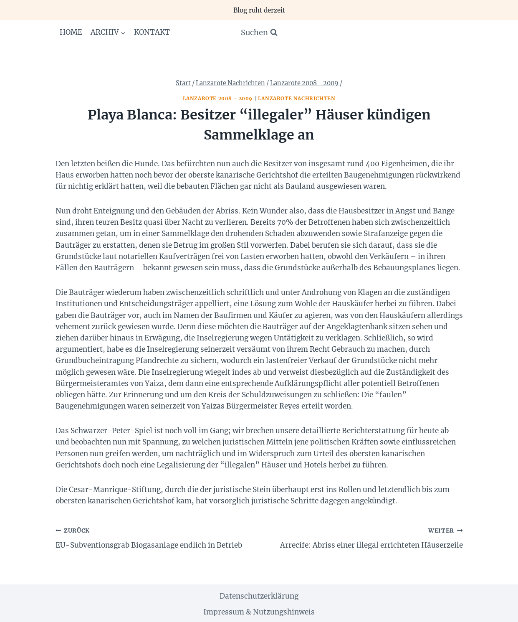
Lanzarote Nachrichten (297, 98)
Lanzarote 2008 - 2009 (218, 98)
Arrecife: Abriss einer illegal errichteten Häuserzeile (364, 537)
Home (71, 32)
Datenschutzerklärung (259, 596)
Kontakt (152, 32)
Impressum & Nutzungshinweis (259, 612)
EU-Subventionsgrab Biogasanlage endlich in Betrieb (154, 537)
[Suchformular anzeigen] (259, 33)
